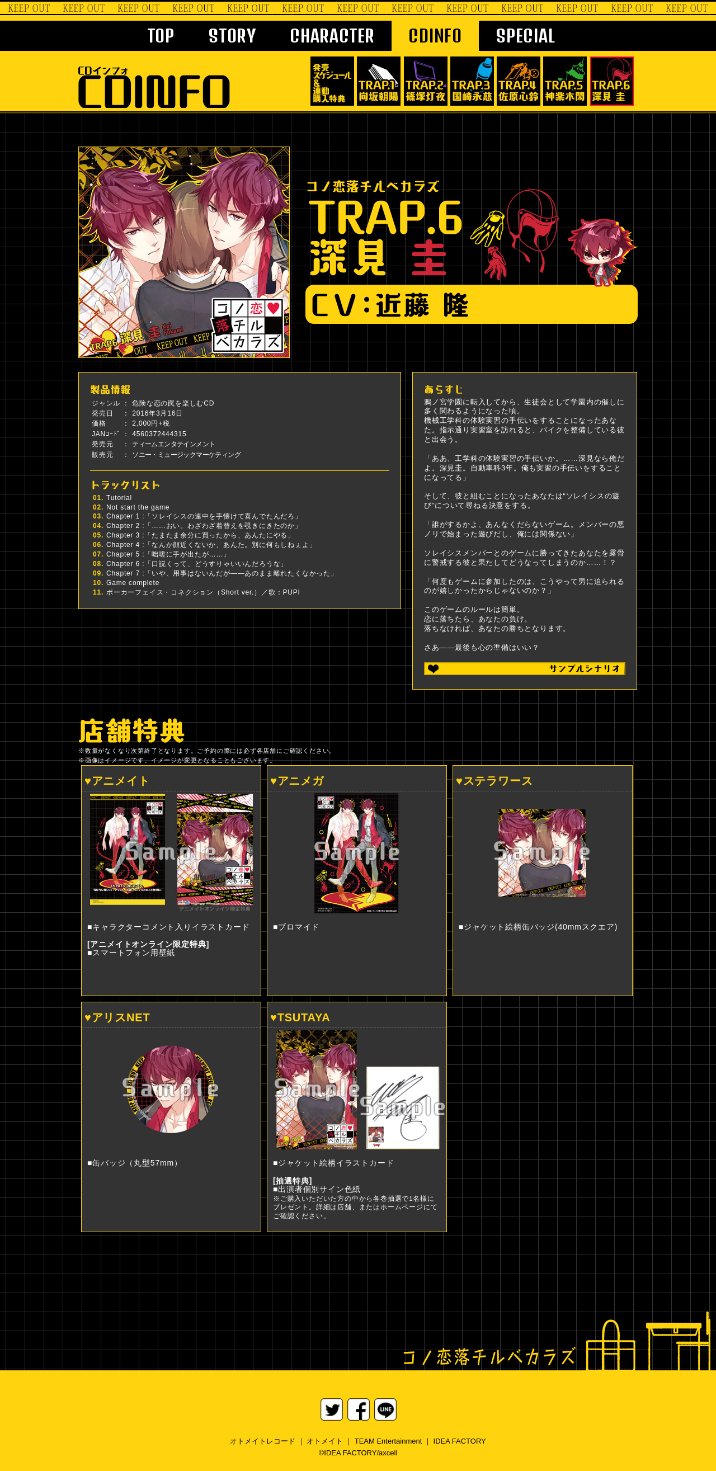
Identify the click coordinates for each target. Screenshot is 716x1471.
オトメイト (325, 1441)
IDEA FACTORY (460, 1441)
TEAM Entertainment (388, 1441)
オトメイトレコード (262, 1441)
